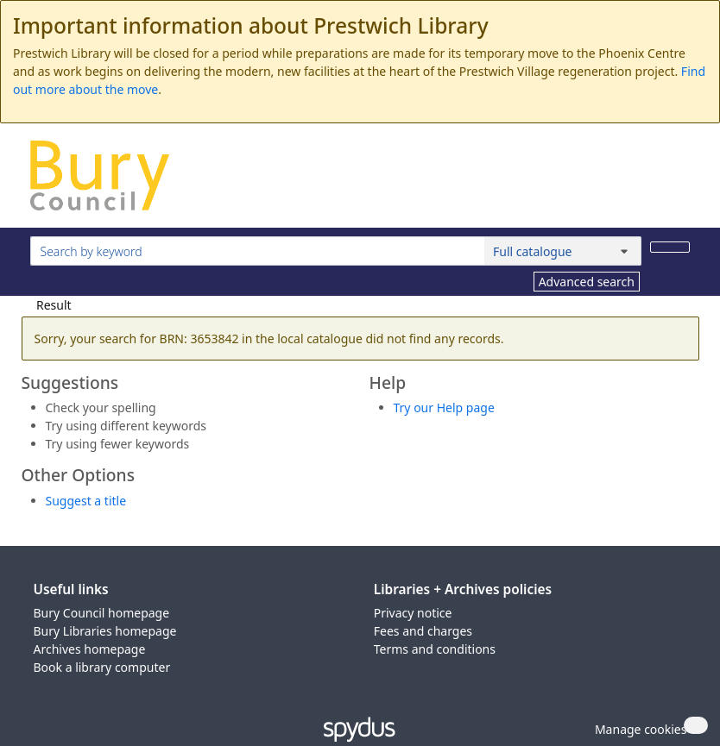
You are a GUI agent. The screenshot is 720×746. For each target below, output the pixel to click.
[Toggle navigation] (681, 182)
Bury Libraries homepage (105, 631)
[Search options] (562, 251)
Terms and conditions (435, 649)
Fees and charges (423, 631)
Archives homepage (90, 649)
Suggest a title (86, 500)
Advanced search (587, 281)
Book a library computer (102, 667)
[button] (638, 729)
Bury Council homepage (102, 613)
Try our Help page (444, 407)
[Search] (670, 247)
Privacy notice (413, 613)
